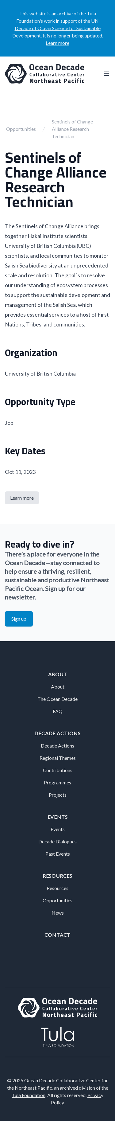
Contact (57, 935)
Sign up (18, 619)
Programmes (57, 782)
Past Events (57, 854)
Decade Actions (57, 733)
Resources (57, 876)
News (58, 913)
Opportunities (21, 129)
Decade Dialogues (57, 841)
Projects (58, 795)
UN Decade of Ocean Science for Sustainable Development (56, 28)
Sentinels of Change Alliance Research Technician (72, 129)
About (57, 674)
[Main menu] (106, 74)
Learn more (57, 43)
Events (58, 817)
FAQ (58, 711)
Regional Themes (58, 758)
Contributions (57, 770)
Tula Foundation (28, 1095)
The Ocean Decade (57, 699)
